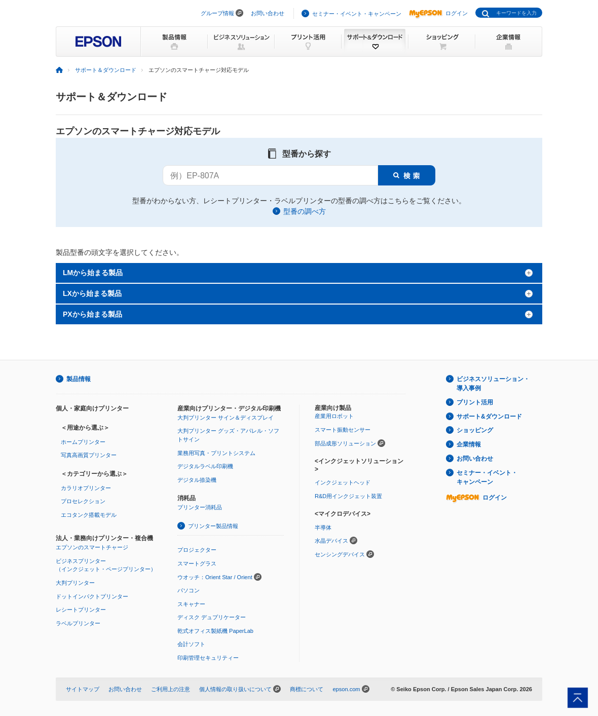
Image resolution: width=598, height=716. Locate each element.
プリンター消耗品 (199, 507)
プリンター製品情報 (213, 526)
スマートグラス (196, 563)
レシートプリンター (81, 610)
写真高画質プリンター (89, 455)
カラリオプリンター (86, 488)
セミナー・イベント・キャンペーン (356, 14)
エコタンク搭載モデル (89, 515)
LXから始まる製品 (92, 293)
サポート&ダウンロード (489, 416)
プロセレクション (83, 501)
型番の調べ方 (304, 211)
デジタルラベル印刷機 (205, 466)
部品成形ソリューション (345, 443)
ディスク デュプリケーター (211, 617)
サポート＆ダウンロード (105, 70)
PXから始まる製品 (92, 314)
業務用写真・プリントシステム (216, 453)
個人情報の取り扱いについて (235, 689)
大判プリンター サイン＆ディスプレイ (225, 417)
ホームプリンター (83, 442)
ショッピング (475, 430)
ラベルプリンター (78, 623)
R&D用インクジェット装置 (348, 496)
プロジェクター (196, 550)
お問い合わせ (267, 13)
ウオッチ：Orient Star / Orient (214, 577)
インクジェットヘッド (342, 482)
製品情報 (78, 379)
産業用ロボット (334, 416)
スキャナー (191, 604)
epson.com (346, 689)
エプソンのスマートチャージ (92, 547)
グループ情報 (217, 13)
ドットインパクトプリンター (92, 596)
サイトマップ (82, 689)
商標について (306, 689)
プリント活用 (475, 402)
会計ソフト (191, 644)
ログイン (438, 13)
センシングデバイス (340, 554)
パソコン (188, 590)
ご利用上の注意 (170, 689)
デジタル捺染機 (196, 480)
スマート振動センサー (342, 430)
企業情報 (469, 444)
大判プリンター (75, 583)
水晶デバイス (331, 541)
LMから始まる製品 (93, 273)
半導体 (323, 527)
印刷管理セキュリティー (208, 658)
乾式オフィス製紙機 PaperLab (215, 631)
